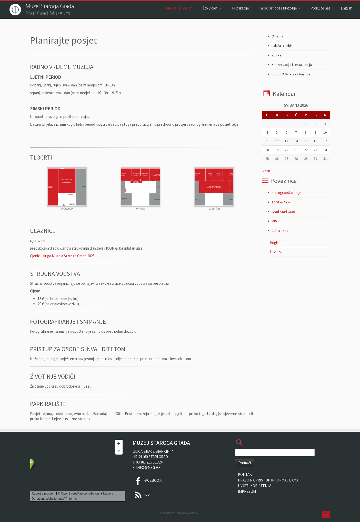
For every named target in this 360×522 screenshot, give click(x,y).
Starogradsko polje (286, 192)
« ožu (266, 171)
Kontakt (246, 474)
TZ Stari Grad (281, 202)
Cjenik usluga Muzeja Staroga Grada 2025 (62, 255)
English (346, 8)
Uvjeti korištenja (254, 485)
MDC (275, 221)
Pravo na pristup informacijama (268, 480)
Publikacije (240, 8)
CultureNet (280, 230)
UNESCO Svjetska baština (291, 74)
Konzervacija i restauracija (292, 64)
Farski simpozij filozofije (279, 8)
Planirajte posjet (179, 8)
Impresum (247, 491)
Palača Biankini (282, 45)
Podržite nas (321, 8)
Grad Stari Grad (283, 211)
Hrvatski (276, 251)
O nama (277, 36)
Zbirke (277, 55)
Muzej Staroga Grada (183, 513)
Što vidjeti (212, 8)
